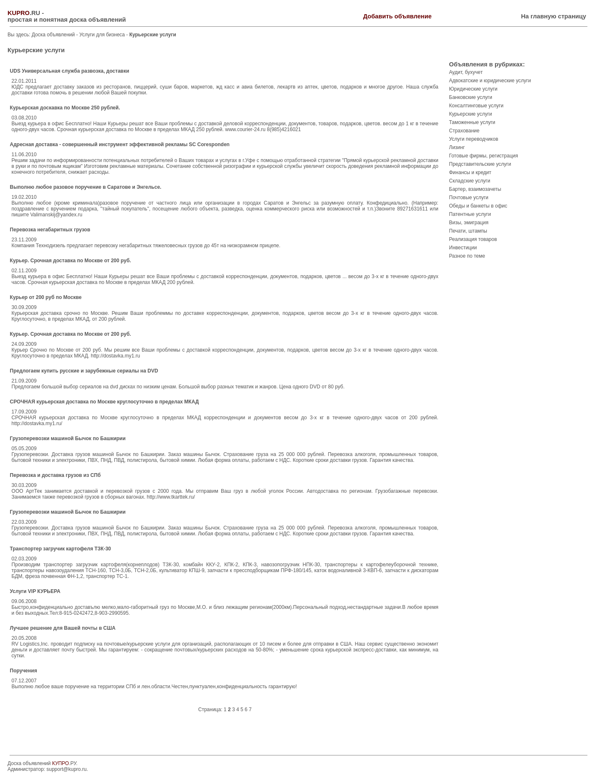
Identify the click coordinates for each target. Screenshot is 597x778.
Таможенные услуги (472, 122)
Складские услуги (470, 181)
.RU (24, 13)
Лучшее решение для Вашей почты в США (63, 628)
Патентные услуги (470, 214)
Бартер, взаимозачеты (475, 189)
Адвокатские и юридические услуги (490, 81)
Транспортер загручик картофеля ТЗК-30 (60, 549)
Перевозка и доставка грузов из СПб (55, 475)
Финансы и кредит (470, 172)
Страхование (464, 131)
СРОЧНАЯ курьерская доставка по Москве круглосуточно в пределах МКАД (104, 402)
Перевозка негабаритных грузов (50, 230)
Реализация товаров (473, 239)
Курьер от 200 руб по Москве (46, 297)
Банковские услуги (470, 97)
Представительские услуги (480, 164)
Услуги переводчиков (473, 139)
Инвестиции (463, 248)
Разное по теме (467, 256)
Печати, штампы (468, 231)
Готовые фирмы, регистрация (483, 156)
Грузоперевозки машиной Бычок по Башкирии (68, 438)
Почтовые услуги (468, 197)
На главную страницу (553, 16)
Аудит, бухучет (466, 72)
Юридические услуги (473, 89)
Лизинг (457, 147)
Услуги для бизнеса (102, 35)
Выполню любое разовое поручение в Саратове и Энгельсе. (86, 187)
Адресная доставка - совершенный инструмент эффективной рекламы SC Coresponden (120, 144)
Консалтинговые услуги (476, 106)
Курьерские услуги (470, 114)
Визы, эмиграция (468, 223)
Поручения (23, 671)
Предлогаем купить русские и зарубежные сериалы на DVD (84, 371)
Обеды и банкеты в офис (478, 206)
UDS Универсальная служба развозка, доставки (69, 71)
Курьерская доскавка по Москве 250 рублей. (65, 108)
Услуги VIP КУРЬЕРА (35, 591)
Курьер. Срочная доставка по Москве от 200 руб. (70, 261)
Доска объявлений (53, 35)
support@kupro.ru (66, 769)
